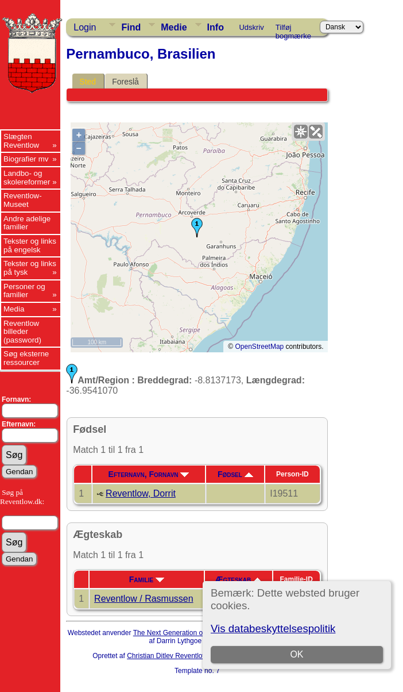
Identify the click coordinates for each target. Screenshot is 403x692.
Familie (146, 579)
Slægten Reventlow (21, 140)
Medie (174, 27)
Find (131, 27)
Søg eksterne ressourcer (26, 358)
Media (13, 309)
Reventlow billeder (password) (22, 331)
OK (296, 654)
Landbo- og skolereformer (26, 177)
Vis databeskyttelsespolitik (273, 628)
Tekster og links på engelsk (29, 245)
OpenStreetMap (259, 347)
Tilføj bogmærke (293, 29)
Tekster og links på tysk (29, 267)
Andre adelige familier (27, 223)
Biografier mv (26, 159)
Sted (87, 81)
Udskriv (251, 27)
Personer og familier (24, 290)
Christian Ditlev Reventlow (167, 656)
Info (215, 27)
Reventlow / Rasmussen (143, 598)
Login (84, 27)
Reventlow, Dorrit (141, 493)
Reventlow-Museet (22, 200)
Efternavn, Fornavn (148, 474)
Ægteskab (238, 579)
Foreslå (125, 81)
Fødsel (235, 474)
